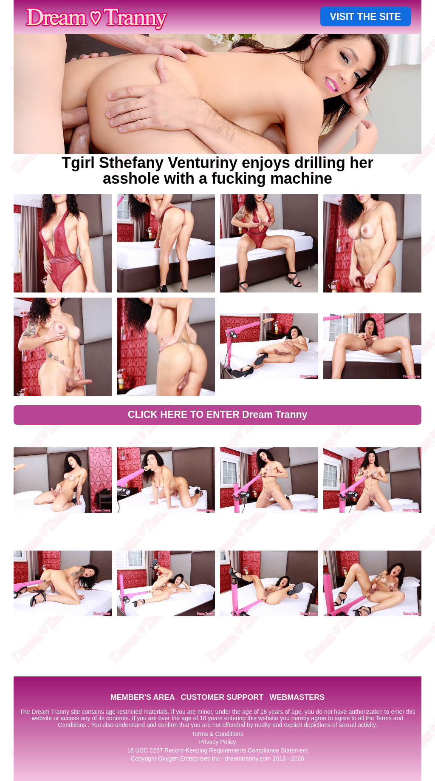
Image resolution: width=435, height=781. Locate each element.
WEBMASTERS (297, 697)
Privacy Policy (217, 741)
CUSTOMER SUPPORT (222, 697)
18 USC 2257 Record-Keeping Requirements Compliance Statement (217, 750)
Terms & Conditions (217, 733)
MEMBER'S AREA (142, 697)
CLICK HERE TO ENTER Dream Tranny (218, 414)
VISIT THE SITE (365, 16)
